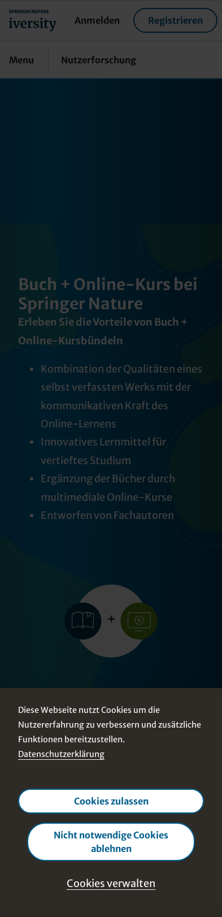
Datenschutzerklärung (61, 754)
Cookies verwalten (111, 882)
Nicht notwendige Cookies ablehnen (111, 841)
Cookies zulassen (111, 800)
